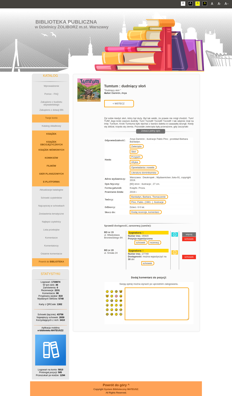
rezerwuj (154, 242)
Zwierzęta (136, 146)
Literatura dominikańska (143, 172)
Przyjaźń (135, 157)
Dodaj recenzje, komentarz (145, 212)
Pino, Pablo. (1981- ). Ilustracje (147, 202)
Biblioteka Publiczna (66, 22)
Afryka (134, 162)
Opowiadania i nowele (142, 167)
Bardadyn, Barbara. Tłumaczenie (148, 196)
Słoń (133, 151)
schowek (140, 242)
